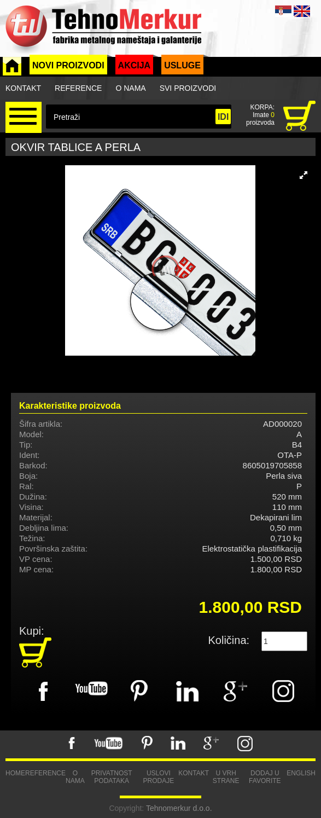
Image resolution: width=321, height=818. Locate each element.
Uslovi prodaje (158, 777)
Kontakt (23, 88)
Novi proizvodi (68, 65)
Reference (78, 88)
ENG (302, 11)
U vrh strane (226, 777)
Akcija (134, 65)
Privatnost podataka (111, 777)
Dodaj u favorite (265, 777)
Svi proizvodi (188, 88)
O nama (130, 88)
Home (15, 773)
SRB (283, 11)
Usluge (182, 65)
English (301, 773)
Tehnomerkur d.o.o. (179, 808)
